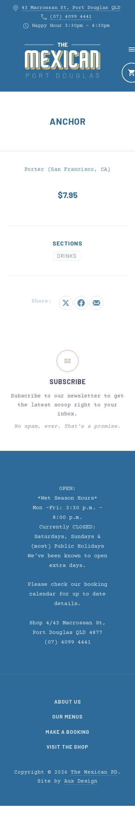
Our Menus (67, 717)
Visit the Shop (67, 747)
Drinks (66, 256)
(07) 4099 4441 (71, 17)
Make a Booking (67, 732)
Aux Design (80, 781)
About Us (67, 702)
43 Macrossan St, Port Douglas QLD (71, 8)
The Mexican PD (94, 772)
